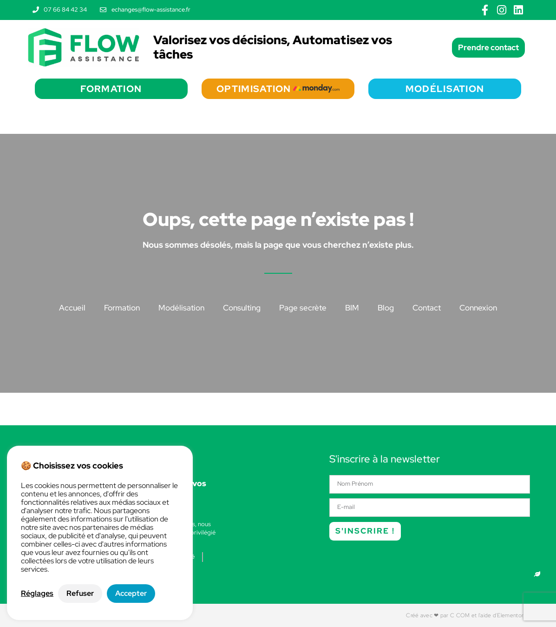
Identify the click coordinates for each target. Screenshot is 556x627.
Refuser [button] (80, 593)
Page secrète (303, 308)
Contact (426, 308)
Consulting (242, 308)
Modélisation (181, 308)
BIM (352, 308)
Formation (122, 308)
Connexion (478, 308)
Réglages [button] (37, 593)
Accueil (72, 308)
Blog (386, 308)
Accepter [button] (131, 593)
